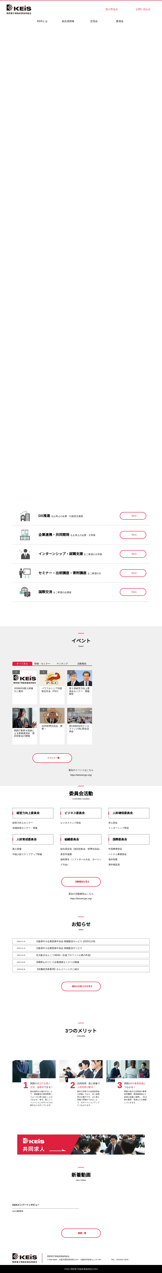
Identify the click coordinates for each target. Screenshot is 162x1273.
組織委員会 (82, 839)
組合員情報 (68, 21)
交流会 (94, 21)
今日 (138, 664)
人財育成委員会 (33, 839)
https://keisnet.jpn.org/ (81, 775)
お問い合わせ (143, 9)
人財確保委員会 (130, 813)
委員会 (120, 21)
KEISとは (42, 21)
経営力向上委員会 (33, 813)
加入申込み (112, 9)
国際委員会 (130, 839)
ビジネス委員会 (82, 813)
